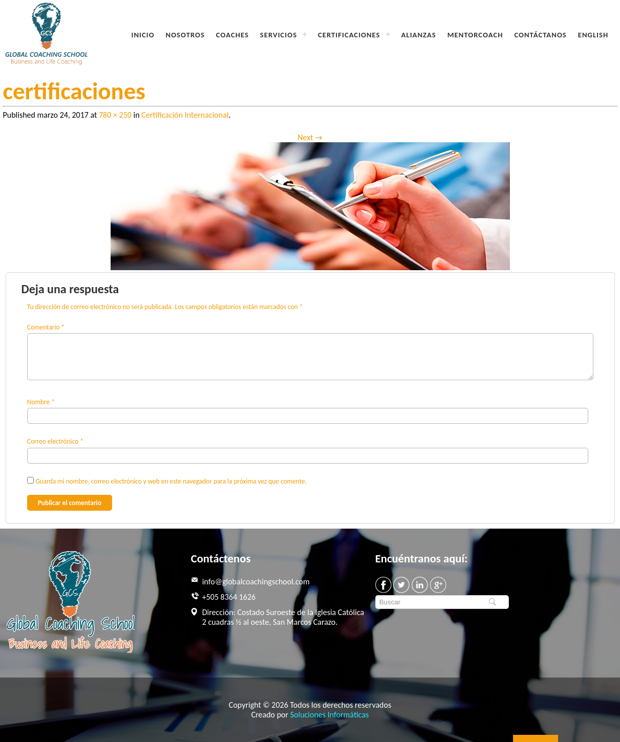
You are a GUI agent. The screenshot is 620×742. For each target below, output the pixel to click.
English (593, 34)
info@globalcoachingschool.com (256, 581)
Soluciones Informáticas (329, 714)
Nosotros (185, 34)
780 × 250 (115, 115)
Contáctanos (540, 34)
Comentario (46, 327)
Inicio (143, 34)
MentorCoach (475, 34)
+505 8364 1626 (228, 597)
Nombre (41, 402)
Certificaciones (349, 34)
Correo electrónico (55, 441)
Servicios (278, 34)
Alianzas (418, 34)
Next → (309, 137)
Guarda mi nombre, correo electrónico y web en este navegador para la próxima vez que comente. (171, 481)
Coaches (232, 34)
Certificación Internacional (184, 115)
